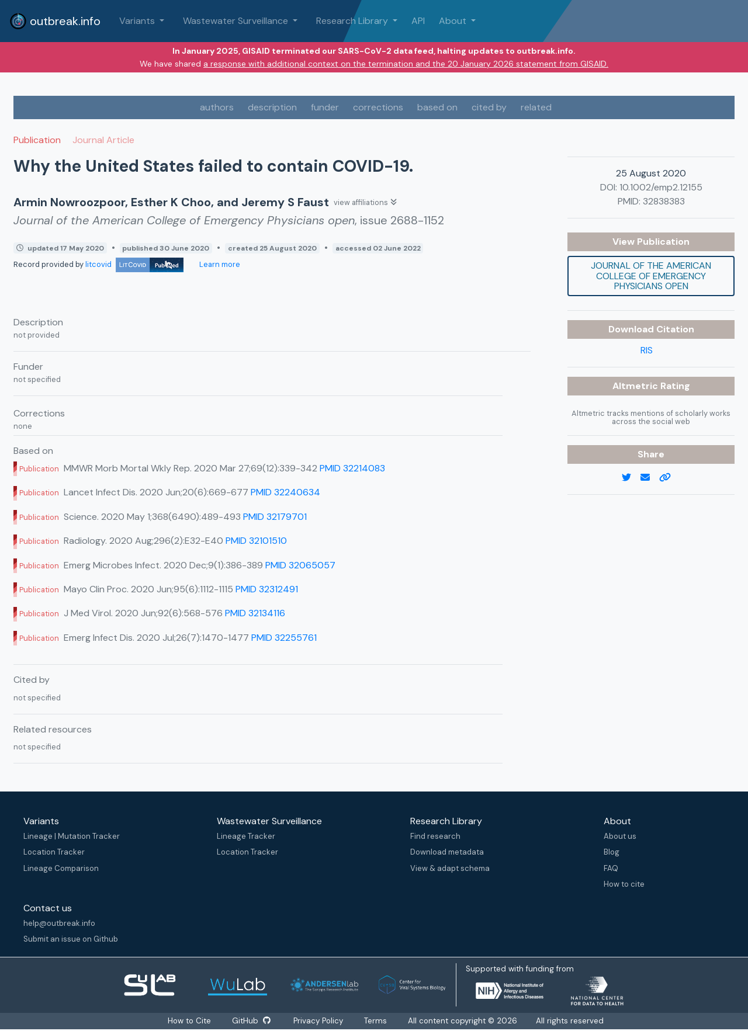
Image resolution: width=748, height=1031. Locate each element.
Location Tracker (54, 852)
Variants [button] (138, 21)
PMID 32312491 (267, 589)
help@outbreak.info (59, 923)
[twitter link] (631, 478)
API (418, 21)
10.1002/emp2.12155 (660, 187)
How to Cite (189, 1021)
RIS (646, 350)
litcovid (134, 264)
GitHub (251, 1021)
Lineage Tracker (246, 836)
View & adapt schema (450, 868)
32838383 (664, 201)
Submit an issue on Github (70, 939)
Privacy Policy (319, 1021)
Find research (435, 836)
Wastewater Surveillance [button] (236, 21)
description (272, 107)
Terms (376, 1021)
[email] (649, 478)
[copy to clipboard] (669, 478)
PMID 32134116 (255, 613)
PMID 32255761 (284, 637)
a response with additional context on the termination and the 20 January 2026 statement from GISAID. (405, 63)
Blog (611, 852)
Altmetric (636, 386)
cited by (489, 107)
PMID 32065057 (300, 565)
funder (325, 107)
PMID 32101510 (256, 540)
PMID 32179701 (275, 517)
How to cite (624, 884)
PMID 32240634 (285, 492)
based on (437, 107)
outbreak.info (55, 21)
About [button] (454, 21)
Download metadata (447, 852)
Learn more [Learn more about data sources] (219, 264)
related (536, 107)
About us (620, 836)
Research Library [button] (353, 21)
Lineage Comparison (61, 868)
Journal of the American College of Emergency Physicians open (651, 275)
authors (217, 107)
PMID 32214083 (352, 468)
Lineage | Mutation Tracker (71, 836)
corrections (378, 107)
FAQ (611, 868)
